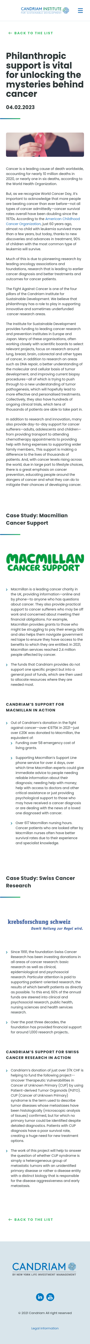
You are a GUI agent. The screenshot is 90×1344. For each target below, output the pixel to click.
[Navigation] (80, 10)
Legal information (45, 1328)
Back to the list (33, 33)
